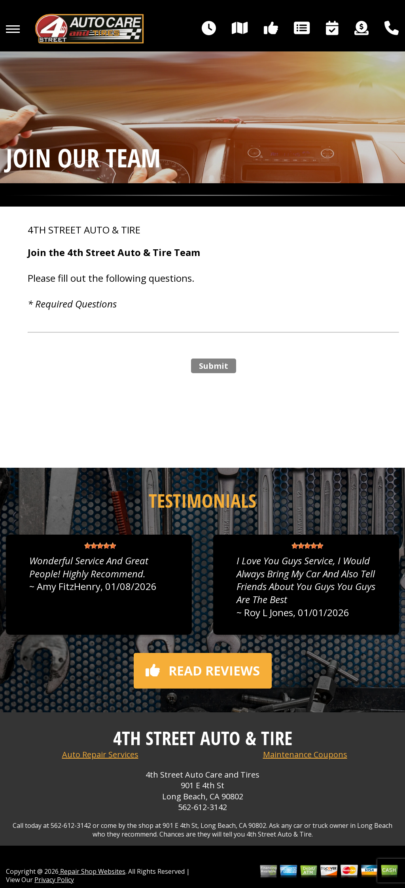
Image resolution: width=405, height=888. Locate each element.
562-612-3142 (202, 807)
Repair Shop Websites (92, 871)
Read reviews (203, 670)
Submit (213, 366)
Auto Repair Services (100, 754)
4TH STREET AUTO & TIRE (84, 230)
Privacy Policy (54, 879)
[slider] (100, 546)
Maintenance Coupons (305, 754)
